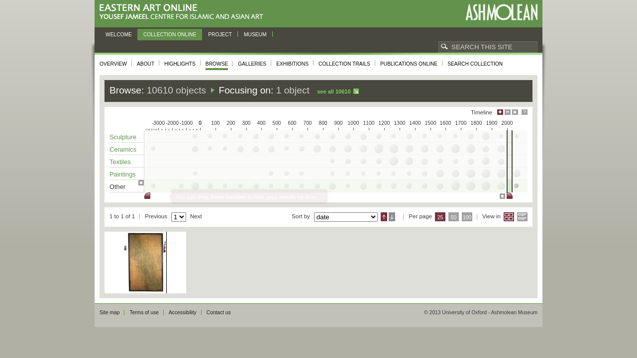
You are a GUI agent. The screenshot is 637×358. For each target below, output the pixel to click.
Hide (515, 112)
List (522, 216)
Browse (217, 64)
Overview (113, 64)
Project (220, 34)
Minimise (508, 112)
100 (467, 217)
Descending (392, 216)
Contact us (219, 312)
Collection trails (344, 64)
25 (440, 217)
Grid (509, 216)
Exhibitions (292, 64)
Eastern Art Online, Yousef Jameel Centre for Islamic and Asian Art (184, 12)
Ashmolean (501, 12)
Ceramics (122, 149)
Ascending (384, 216)
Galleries (252, 64)
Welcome (119, 34)
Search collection (475, 64)
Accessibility (183, 312)
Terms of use (144, 312)
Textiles (120, 162)
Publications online (408, 64)
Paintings (122, 174)
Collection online (169, 34)
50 (454, 217)
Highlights (180, 64)
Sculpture (122, 137)
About (145, 64)
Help (525, 112)
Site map (109, 312)
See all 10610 (333, 91)
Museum (255, 34)
